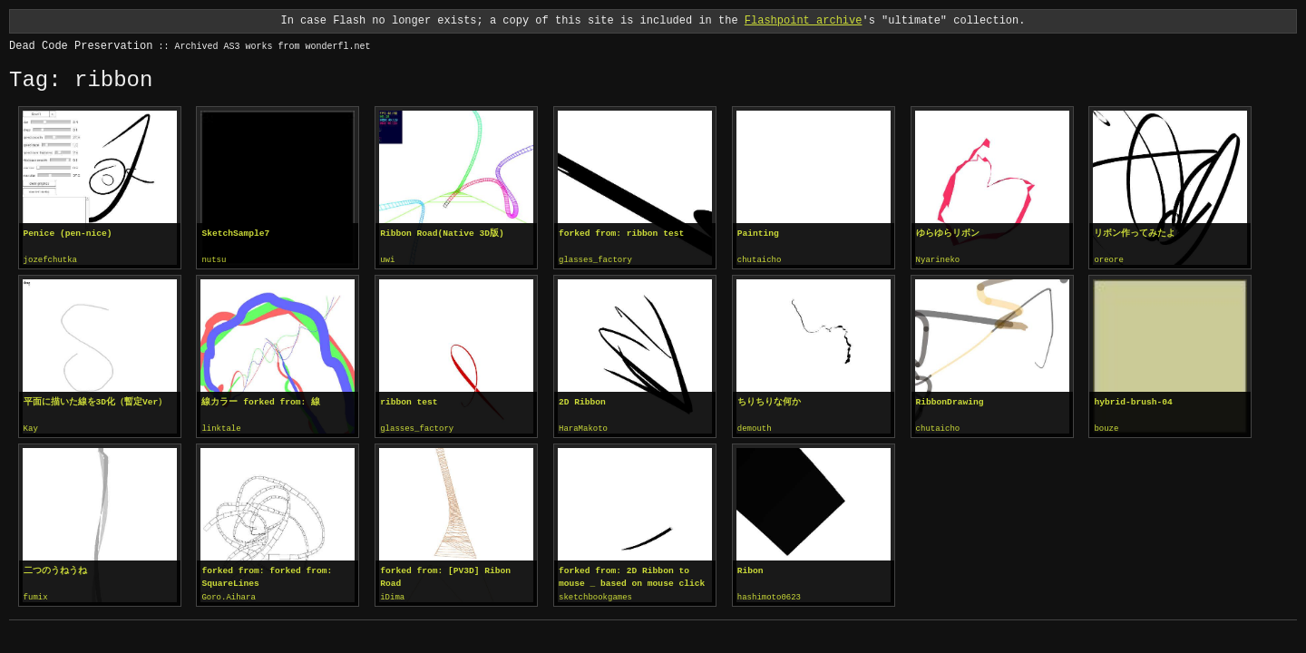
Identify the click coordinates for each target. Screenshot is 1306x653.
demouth (754, 428)
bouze (1106, 428)
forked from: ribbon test (621, 233)
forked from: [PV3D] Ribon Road (445, 575)
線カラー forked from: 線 (260, 401)
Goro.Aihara (228, 595)
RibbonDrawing (950, 401)
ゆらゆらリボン (948, 233)
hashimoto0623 (769, 595)
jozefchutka (50, 260)
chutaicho (759, 260)
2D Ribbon (582, 401)
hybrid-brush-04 (1133, 401)
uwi (387, 260)
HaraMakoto (583, 428)
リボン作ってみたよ (1134, 233)
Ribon (750, 569)
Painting (758, 233)
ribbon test (408, 401)
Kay (31, 428)
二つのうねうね (55, 569)
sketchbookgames (595, 595)
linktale (220, 428)
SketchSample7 (235, 233)
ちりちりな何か (769, 401)
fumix (36, 595)
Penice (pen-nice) (68, 233)
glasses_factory (595, 260)
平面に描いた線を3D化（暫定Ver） (96, 401)
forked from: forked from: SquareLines (266, 575)
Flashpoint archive (804, 20)
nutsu (213, 260)
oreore (1108, 260)
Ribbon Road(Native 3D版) (442, 233)
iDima (392, 595)
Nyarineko (938, 260)
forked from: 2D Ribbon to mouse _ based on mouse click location (632, 576)
